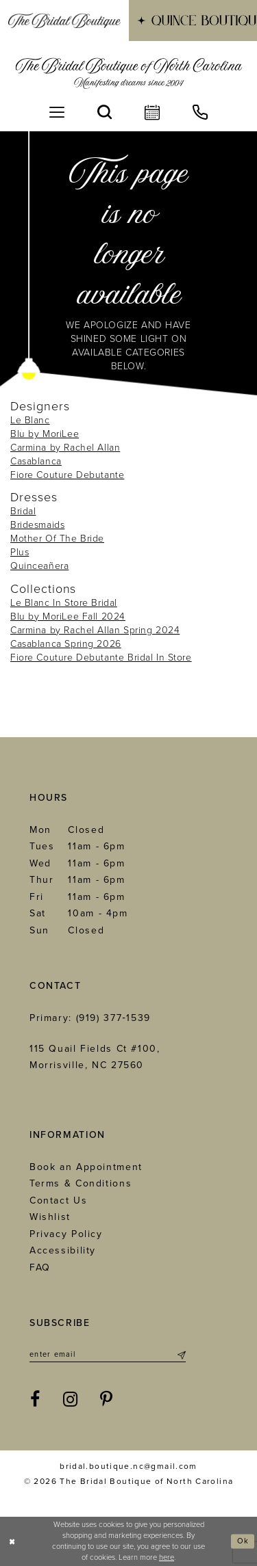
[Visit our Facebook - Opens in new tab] (35, 1399)
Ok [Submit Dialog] (243, 1541)
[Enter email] (107, 1354)
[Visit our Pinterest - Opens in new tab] (106, 1399)
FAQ (40, 1267)
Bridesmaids (37, 525)
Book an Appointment (86, 1167)
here (166, 1557)
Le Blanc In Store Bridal (63, 603)
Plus (19, 552)
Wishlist (50, 1217)
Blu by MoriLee (44, 434)
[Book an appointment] (152, 112)
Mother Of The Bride (57, 538)
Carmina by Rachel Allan (65, 447)
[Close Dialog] (12, 1541)
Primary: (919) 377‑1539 (90, 1018)
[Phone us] (200, 112)
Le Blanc (30, 420)
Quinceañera (39, 566)
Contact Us (58, 1200)
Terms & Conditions (80, 1183)
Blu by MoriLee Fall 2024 (67, 616)
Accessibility (62, 1250)
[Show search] (104, 112)
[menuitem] (64, 20)
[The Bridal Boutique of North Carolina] (128, 73)
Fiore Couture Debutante (67, 475)
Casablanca (36, 461)
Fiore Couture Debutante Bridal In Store (101, 657)
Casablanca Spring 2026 (65, 644)
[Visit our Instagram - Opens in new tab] (70, 1399)
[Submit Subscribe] (180, 1354)
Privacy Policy (66, 1234)
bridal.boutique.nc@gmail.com (128, 1466)
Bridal (23, 511)
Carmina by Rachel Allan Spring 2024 (95, 630)
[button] (57, 112)
